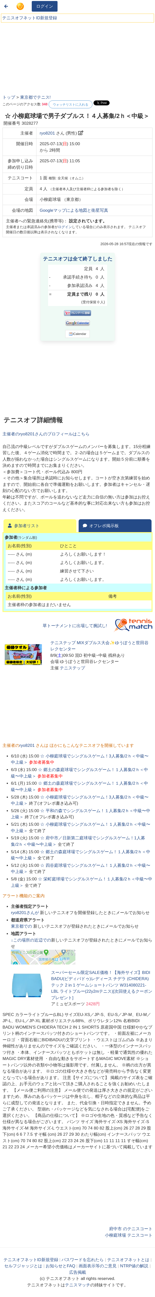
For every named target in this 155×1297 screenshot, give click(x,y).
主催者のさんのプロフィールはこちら (45, 434)
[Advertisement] (39, 57)
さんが (25, 912)
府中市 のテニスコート (131, 1228)
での (22, 926)
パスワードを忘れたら (83, 1259)
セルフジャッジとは (23, 1266)
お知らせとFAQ (60, 1266)
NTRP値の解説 (134, 1266)
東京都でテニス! (35, 97)
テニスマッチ (77, 1285)
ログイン (44, 6)
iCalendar (77, 334)
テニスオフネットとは (128, 1259)
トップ (8, 97)
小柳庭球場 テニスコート (129, 1235)
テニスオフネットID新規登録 (29, 18)
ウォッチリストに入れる (70, 104)
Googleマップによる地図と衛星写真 (74, 210)
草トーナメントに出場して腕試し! (75, 625)
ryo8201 (47, 133)
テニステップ (72, 668)
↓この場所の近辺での (31, 940)
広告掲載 (77, 1272)
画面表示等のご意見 (98, 1266)
